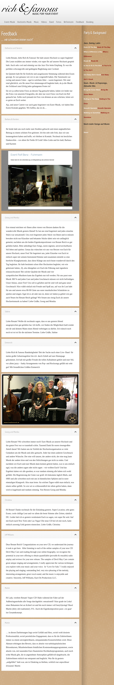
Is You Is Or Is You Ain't (93, 65)
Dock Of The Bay (90, 47)
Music (36, 21)
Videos (44, 21)
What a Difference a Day (93, 52)
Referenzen (68, 21)
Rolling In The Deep (91, 99)
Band (51, 21)
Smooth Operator (90, 108)
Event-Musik (9, 21)
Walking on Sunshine (92, 113)
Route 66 (87, 61)
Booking (89, 21)
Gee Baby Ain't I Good (92, 75)
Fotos (58, 21)
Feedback (80, 21)
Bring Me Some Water (92, 90)
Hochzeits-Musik (24, 21)
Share (86, 132)
